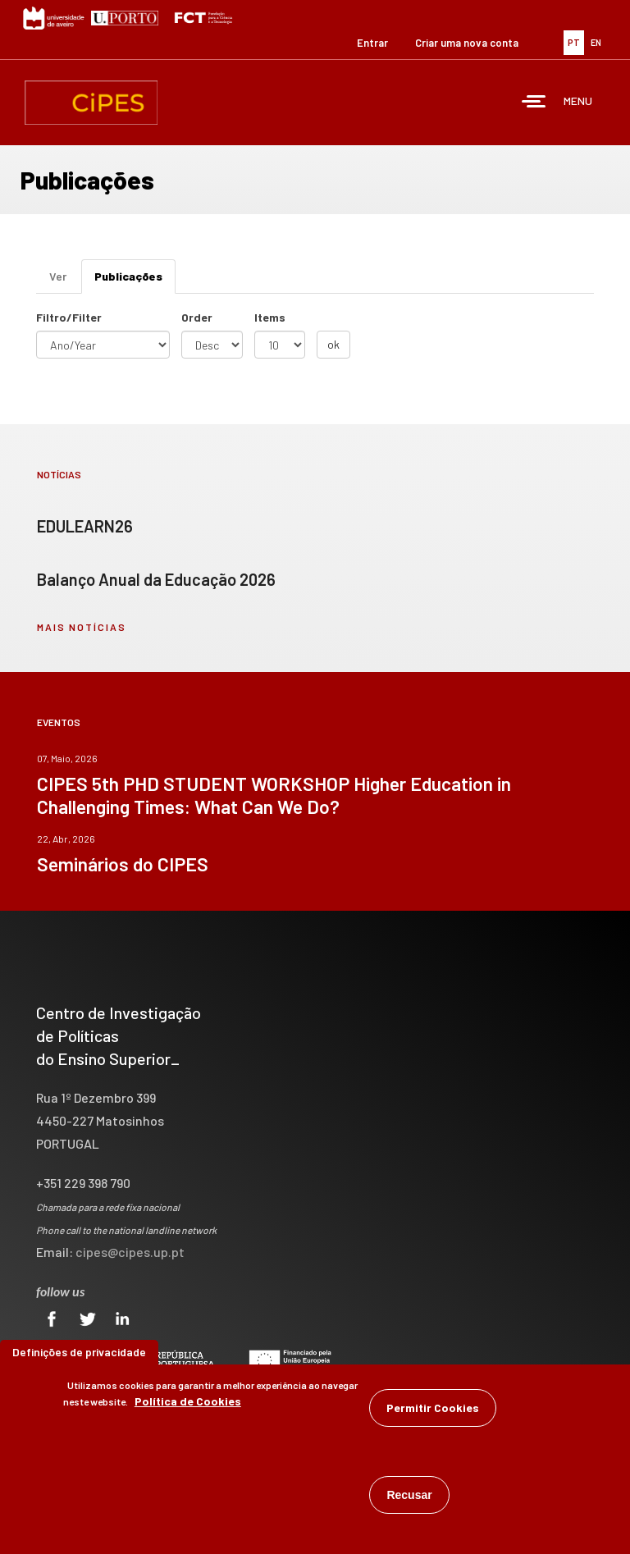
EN (596, 42)
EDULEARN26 (85, 526)
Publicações (135, 281)
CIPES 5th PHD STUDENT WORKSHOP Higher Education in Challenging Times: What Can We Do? (274, 795)
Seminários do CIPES (122, 863)
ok (333, 344)
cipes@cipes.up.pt (130, 1251)
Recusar (408, 1500)
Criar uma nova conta (466, 42)
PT (574, 42)
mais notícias (81, 627)
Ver (57, 276)
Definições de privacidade (79, 1357)
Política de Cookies (188, 1407)
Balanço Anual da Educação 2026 (156, 579)
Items (269, 317)
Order (196, 317)
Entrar (372, 42)
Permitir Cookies (432, 1413)
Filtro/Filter (69, 317)
